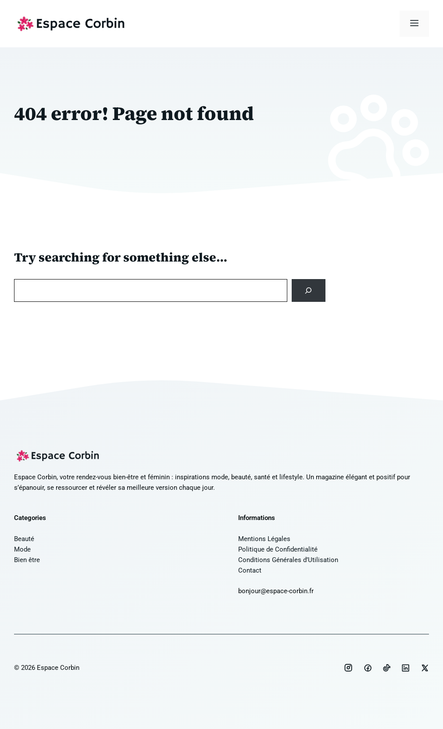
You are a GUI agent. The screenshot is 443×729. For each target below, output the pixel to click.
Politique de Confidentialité (278, 549)
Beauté (24, 539)
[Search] (308, 290)
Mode (22, 549)
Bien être (27, 560)
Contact (249, 570)
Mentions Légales (264, 539)
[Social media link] (348, 667)
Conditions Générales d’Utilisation (288, 560)
